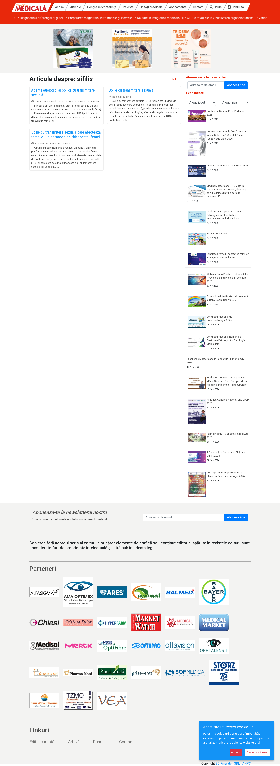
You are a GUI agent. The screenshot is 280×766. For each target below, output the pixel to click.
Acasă (59, 7)
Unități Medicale (151, 7)
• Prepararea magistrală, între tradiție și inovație (167, 18)
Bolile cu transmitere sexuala (131, 90)
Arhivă (74, 741)
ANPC (246, 763)
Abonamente (178, 7)
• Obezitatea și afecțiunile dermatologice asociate (48, 18)
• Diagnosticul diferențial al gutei (108, 18)
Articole (75, 7)
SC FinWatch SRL (228, 763)
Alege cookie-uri (257, 752)
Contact (198, 7)
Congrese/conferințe (101, 7)
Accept (236, 752)
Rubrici (99, 741)
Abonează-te (236, 85)
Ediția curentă (41, 741)
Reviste (128, 7)
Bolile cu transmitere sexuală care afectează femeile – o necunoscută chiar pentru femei (66, 134)
